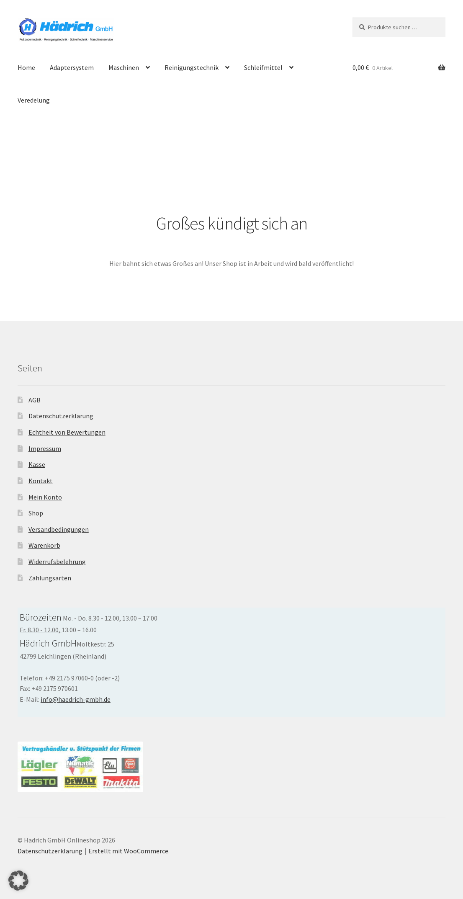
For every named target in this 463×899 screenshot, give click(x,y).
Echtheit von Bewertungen (66, 432)
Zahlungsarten (49, 578)
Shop (35, 513)
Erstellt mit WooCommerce (128, 851)
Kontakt (40, 481)
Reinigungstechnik (192, 67)
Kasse (36, 464)
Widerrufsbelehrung (57, 561)
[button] (18, 880)
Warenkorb (44, 545)
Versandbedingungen (58, 529)
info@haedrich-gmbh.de (76, 699)
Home (26, 67)
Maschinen (123, 67)
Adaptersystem (72, 67)
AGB (34, 400)
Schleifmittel (263, 67)
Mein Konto (45, 497)
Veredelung (34, 100)
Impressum (44, 448)
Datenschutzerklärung (60, 416)
